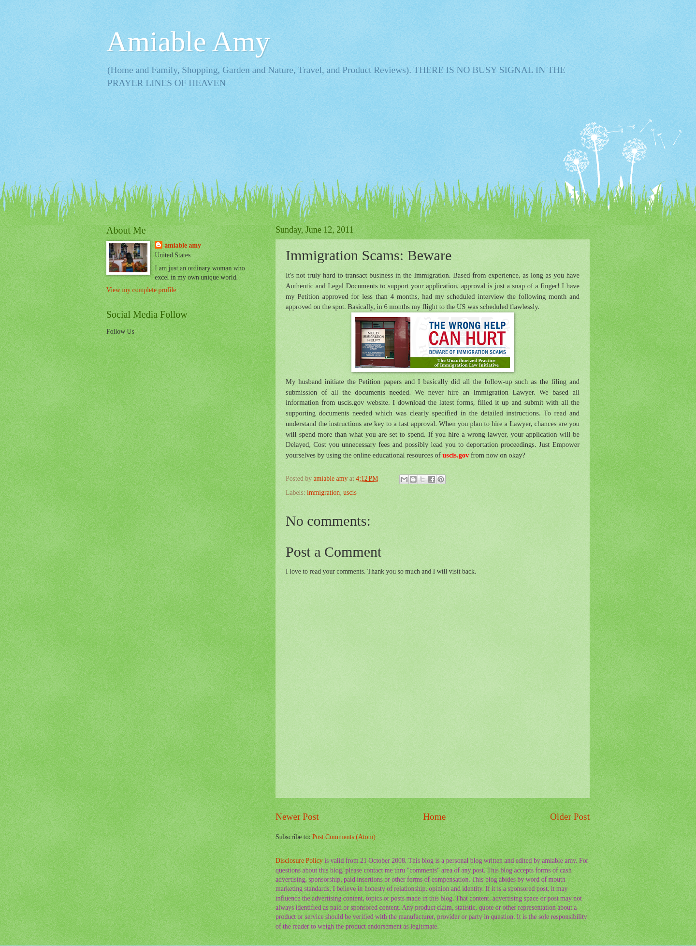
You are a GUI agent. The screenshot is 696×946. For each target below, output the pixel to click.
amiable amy (182, 245)
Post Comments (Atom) (344, 837)
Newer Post (297, 817)
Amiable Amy (188, 42)
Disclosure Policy (299, 860)
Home (434, 817)
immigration (323, 492)
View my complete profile (141, 290)
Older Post (570, 817)
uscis (350, 492)
